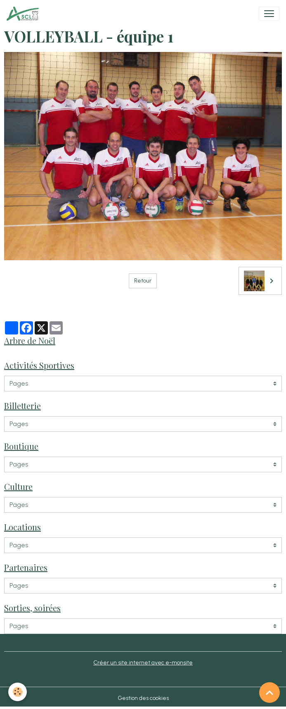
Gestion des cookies (143, 698)
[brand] (24, 14)
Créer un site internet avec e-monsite (143, 662)
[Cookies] (17, 692)
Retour (142, 280)
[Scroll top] (269, 692)
